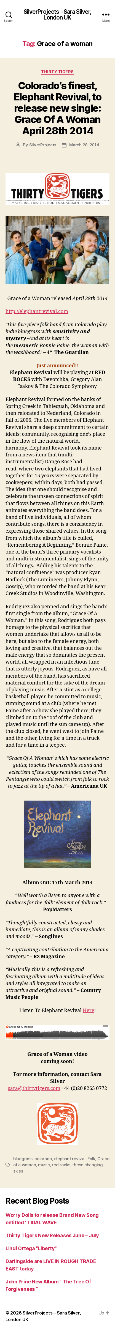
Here (88, 1010)
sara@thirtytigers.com (34, 1088)
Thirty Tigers (57, 71)
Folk (91, 1158)
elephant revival (69, 1158)
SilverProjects (42, 144)
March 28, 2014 (84, 144)
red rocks (61, 1164)
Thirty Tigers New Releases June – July (52, 1235)
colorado (43, 1158)
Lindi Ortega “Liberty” (31, 1248)
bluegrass (23, 1158)
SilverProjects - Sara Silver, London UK (58, 14)
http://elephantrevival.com (37, 311)
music (44, 1164)
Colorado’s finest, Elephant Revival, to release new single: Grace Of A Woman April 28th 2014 (57, 108)
